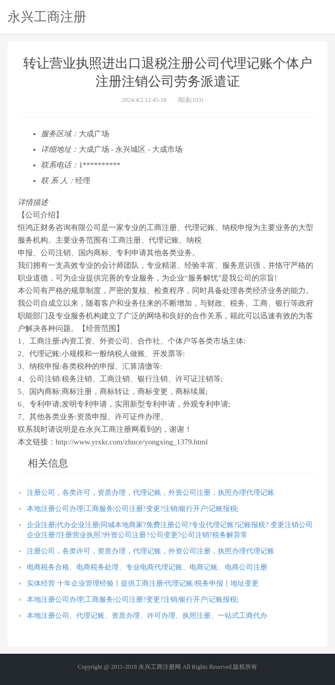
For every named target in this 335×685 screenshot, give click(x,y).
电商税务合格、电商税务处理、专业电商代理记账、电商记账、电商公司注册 (147, 567)
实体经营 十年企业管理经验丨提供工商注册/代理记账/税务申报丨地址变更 (143, 583)
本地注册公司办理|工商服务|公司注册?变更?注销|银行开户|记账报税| (132, 508)
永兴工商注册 (47, 16)
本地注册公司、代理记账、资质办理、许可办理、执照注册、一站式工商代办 (147, 615)
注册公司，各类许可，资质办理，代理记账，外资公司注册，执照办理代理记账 (150, 492)
